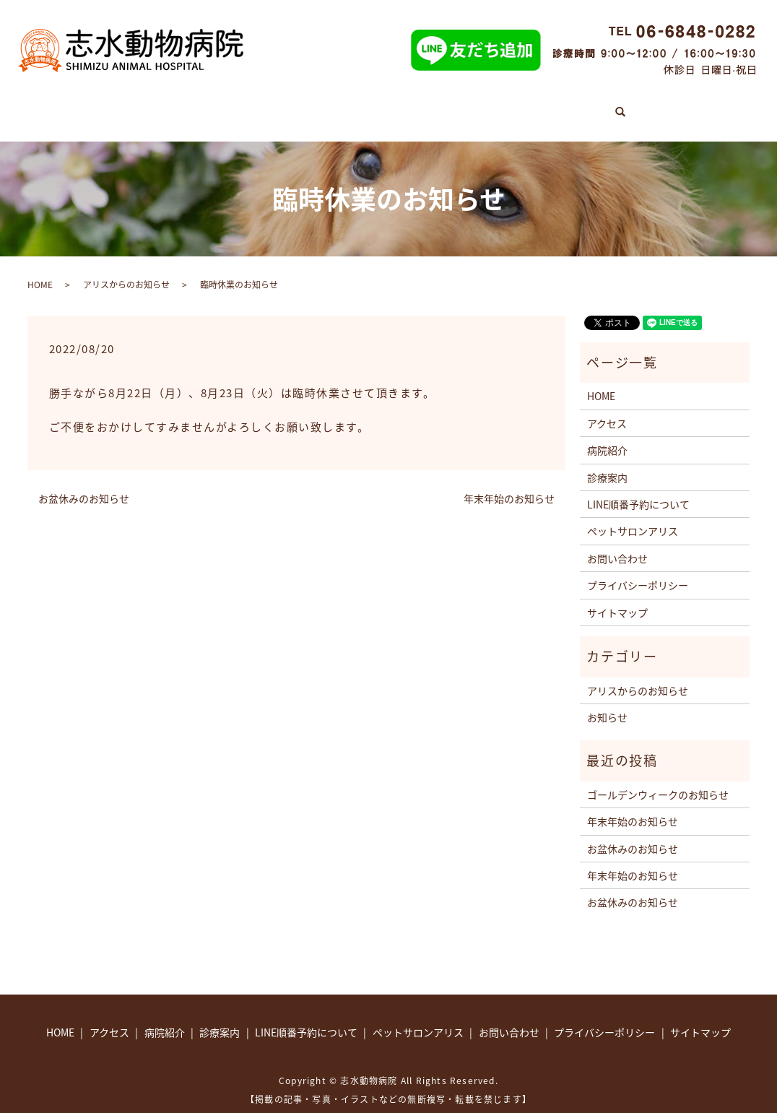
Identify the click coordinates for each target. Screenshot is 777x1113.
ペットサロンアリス (522, 105)
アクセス (627, 105)
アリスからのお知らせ (126, 269)
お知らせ (607, 703)
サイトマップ (617, 597)
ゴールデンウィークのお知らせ (658, 780)
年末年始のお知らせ (509, 483)
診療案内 (187, 105)
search (688, 101)
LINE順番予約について (378, 105)
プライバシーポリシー (637, 570)
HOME (114, 105)
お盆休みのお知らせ (83, 483)
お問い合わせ (617, 543)
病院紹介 (263, 105)
